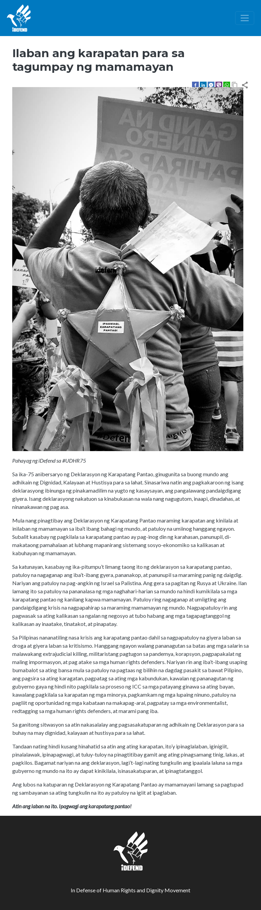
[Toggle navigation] (244, 18)
